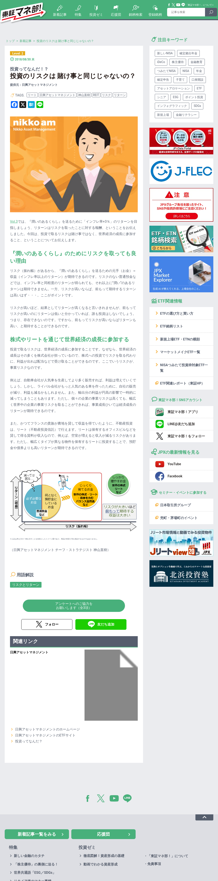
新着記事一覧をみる (37, 834)
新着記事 (60, 15)
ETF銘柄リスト (171, 326)
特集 (78, 15)
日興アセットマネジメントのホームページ (47, 729)
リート (32, 95)
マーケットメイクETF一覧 (180, 352)
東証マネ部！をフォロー (186, 436)
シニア (161, 97)
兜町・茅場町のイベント (179, 518)
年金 (199, 71)
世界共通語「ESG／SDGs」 (35, 873)
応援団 (116, 15)
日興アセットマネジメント (57, 95)
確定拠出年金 (188, 53)
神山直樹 (84, 95)
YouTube (178, 5)
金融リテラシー (186, 114)
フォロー (52, 624)
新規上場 (163, 114)
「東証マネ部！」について (199, 5)
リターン (120, 95)
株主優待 (178, 62)
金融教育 (196, 62)
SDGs (197, 106)
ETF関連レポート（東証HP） (182, 383)
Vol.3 (14, 222)
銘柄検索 (135, 15)
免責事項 (154, 864)
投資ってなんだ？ (28, 741)
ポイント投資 (194, 97)
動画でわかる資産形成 (100, 864)
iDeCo (161, 62)
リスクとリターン (25, 585)
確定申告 (163, 79)
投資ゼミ (96, 15)
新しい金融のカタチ (29, 856)
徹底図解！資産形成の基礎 (103, 856)
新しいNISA (165, 53)
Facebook (169, 5)
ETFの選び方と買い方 (176, 313)
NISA (185, 71)
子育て (180, 79)
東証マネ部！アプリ (183, 412)
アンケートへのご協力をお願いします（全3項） (74, 606)
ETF (199, 88)
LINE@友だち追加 (181, 424)
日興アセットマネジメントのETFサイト (45, 735)
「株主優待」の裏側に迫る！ (36, 864)
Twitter (173, 5)
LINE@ (129, 799)
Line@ (183, 5)
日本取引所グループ (175, 505)
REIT (96, 95)
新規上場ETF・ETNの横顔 (180, 339)
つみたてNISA (166, 71)
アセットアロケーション (173, 88)
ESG (175, 97)
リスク (106, 95)
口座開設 (198, 79)
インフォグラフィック (172, 106)
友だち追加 (105, 624)
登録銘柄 (155, 15)
